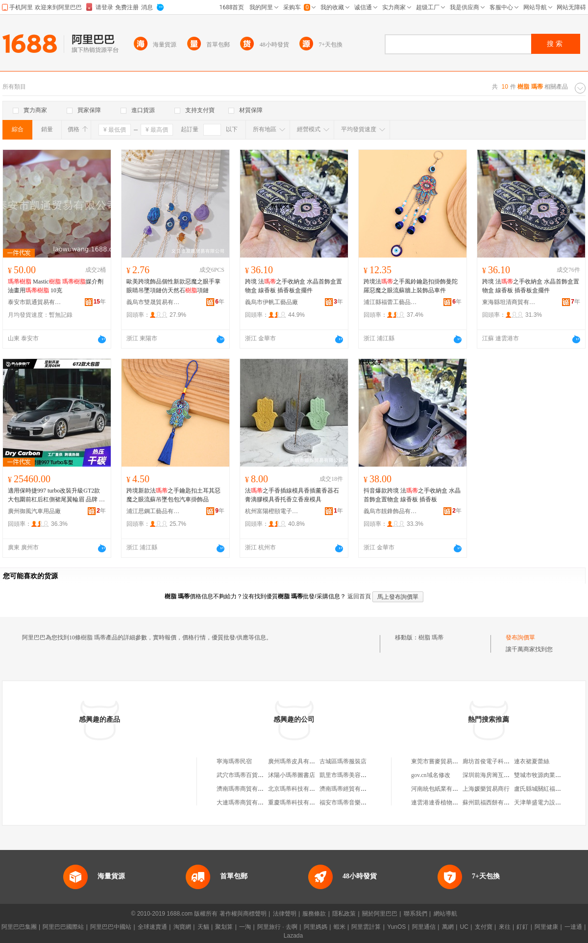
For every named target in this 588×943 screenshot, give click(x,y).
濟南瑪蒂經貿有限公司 (348, 788)
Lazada (293, 935)
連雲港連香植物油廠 (437, 802)
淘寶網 (182, 926)
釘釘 (522, 926)
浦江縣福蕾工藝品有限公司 (390, 302)
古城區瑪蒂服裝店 (343, 761)
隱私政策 (344, 913)
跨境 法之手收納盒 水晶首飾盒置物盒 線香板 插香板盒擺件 (293, 286)
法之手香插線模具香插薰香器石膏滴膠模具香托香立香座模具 (292, 495)
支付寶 (483, 926)
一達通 (573, 926)
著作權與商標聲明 (243, 913)
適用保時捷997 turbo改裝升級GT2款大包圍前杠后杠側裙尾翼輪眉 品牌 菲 (56, 495)
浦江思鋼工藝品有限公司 (153, 511)
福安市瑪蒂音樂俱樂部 (348, 802)
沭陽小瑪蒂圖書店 (291, 775)
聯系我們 (415, 913)
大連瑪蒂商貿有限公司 (246, 802)
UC (464, 926)
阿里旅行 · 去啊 (277, 926)
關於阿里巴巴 (379, 913)
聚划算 (224, 926)
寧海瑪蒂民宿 (234, 761)
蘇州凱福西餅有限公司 (492, 802)
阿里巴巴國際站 (63, 926)
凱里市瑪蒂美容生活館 (348, 775)
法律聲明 (284, 913)
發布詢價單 (520, 637)
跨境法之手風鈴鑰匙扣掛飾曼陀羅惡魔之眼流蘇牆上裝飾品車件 (411, 286)
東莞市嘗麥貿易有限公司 (443, 761)
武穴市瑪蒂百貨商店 (243, 775)
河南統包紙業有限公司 (440, 788)
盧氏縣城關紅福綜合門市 (546, 788)
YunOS (396, 926)
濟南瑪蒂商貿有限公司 (246, 788)
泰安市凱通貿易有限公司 (35, 302)
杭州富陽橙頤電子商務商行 (272, 511)
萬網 (448, 926)
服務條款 (314, 913)
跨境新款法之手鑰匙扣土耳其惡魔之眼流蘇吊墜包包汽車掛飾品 (173, 495)
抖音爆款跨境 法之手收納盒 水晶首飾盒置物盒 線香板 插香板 (412, 495)
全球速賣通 (152, 926)
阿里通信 (424, 926)
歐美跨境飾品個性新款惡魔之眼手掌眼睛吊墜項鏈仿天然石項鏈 (173, 286)
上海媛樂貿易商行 (486, 788)
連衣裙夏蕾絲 (531, 761)
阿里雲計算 (366, 926)
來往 (505, 926)
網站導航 (445, 913)
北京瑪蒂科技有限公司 (297, 788)
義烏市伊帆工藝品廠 (271, 302)
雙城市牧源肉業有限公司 (546, 775)
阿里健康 (546, 926)
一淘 (245, 926)
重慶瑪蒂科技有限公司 (297, 802)
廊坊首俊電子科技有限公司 (498, 761)
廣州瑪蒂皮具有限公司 (297, 761)
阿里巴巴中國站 (110, 926)
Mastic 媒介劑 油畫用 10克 (55, 286)
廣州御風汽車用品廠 (34, 511)
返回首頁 (359, 596)
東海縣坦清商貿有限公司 (509, 302)
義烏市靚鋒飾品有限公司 (390, 511)
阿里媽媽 (315, 926)
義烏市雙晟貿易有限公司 (153, 302)
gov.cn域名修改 (430, 775)
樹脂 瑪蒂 (430, 637)
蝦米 (339, 926)
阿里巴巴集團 (19, 926)
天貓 (203, 926)
